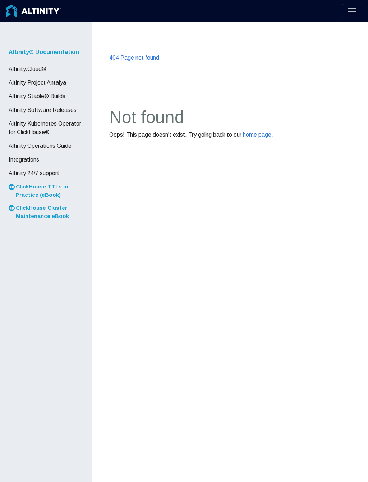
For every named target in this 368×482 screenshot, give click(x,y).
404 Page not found (134, 58)
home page (257, 135)
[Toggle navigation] (352, 11)
